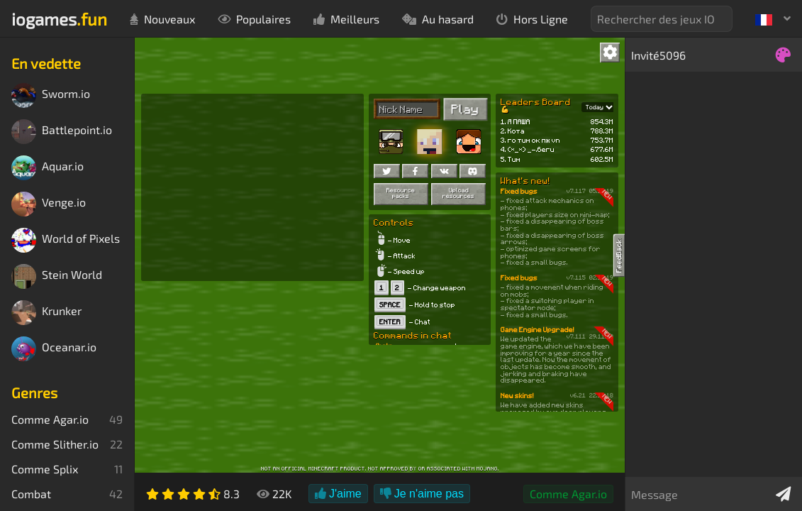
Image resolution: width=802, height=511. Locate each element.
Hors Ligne (532, 19)
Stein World (56, 276)
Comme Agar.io (568, 493)
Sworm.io (50, 95)
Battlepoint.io (61, 131)
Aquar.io (47, 167)
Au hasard (438, 19)
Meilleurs (346, 19)
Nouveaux (162, 19)
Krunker (46, 312)
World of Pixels (65, 240)
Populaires (254, 19)
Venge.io (48, 204)
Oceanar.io (53, 348)
